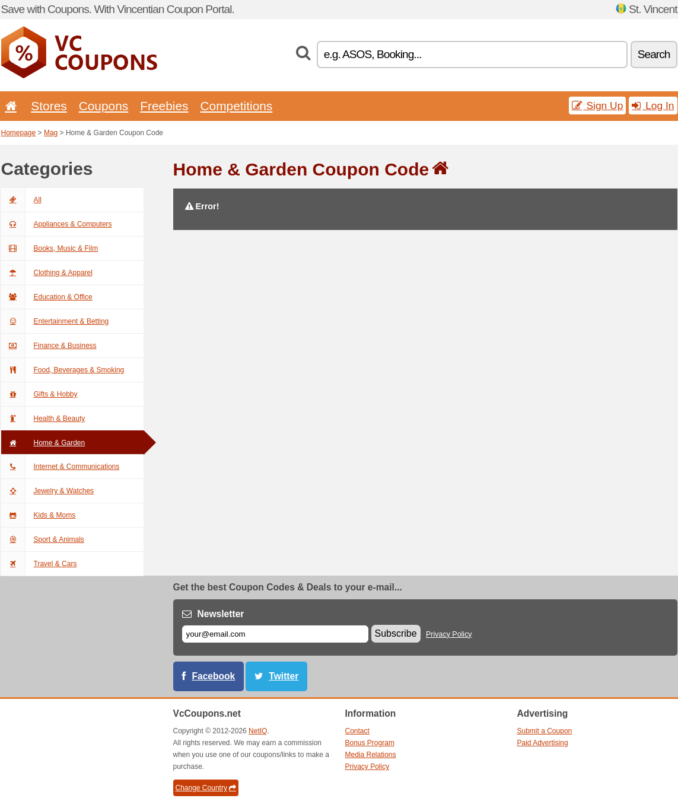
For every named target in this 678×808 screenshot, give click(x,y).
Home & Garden (43, 443)
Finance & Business (49, 345)
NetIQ (258, 731)
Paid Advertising (542, 743)
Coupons (104, 106)
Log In (653, 105)
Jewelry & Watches (47, 491)
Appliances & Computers (56, 224)
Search (654, 54)
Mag (51, 133)
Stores (48, 106)
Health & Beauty (43, 418)
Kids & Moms (38, 515)
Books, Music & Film (49, 248)
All (21, 200)
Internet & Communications (60, 466)
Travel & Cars (39, 564)
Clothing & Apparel (47, 273)
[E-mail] (275, 634)
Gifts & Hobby (39, 394)
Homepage (18, 133)
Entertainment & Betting (55, 321)
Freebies (164, 106)
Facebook (213, 676)
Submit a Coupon (544, 731)
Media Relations (370, 754)
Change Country (206, 788)
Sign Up (597, 105)
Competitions (236, 106)
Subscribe (396, 633)
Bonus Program (369, 743)
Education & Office (47, 297)
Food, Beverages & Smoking (63, 370)
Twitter (283, 676)
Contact (357, 731)
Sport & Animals (42, 539)
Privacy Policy (449, 634)
